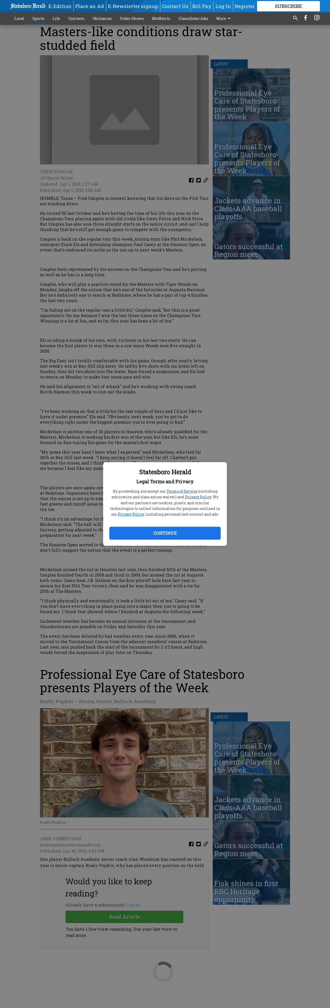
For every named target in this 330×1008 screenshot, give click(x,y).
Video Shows (132, 18)
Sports (38, 18)
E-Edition (59, 6)
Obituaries (102, 18)
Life (56, 18)
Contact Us (175, 6)
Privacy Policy (198, 496)
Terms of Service (182, 491)
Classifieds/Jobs (193, 18)
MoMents (161, 18)
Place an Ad (89, 6)
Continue (165, 533)
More (224, 18)
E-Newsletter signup (133, 6)
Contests (76, 18)
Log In (223, 6)
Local (19, 18)
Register (245, 6)
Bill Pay (201, 6)
